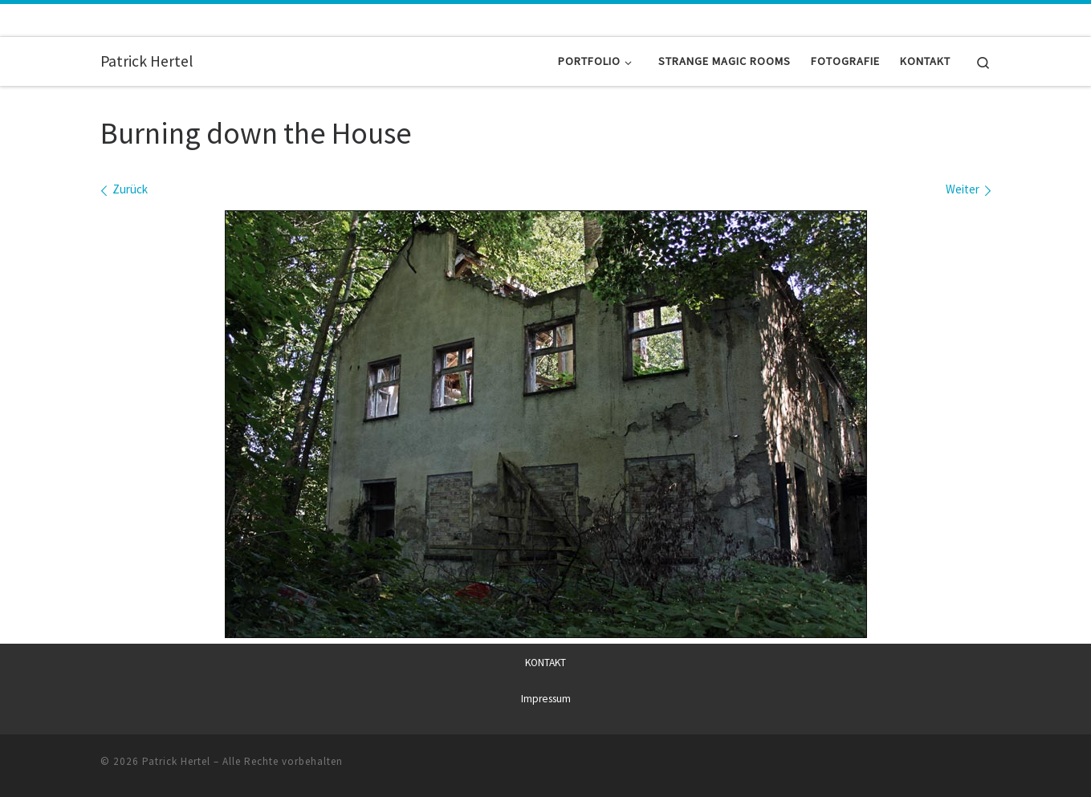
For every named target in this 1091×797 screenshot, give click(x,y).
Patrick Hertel (176, 760)
